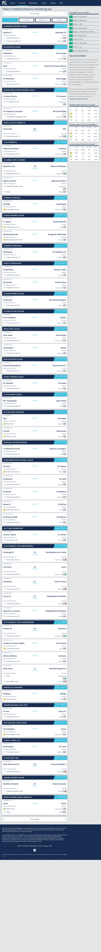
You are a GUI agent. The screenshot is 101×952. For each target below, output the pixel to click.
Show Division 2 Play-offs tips (62, 797)
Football (22, 3)
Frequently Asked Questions (78, 99)
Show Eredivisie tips (62, 504)
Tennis (43, 3)
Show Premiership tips (61, 620)
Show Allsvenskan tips (61, 779)
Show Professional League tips (62, 552)
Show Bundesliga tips (61, 307)
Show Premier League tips (61, 26)
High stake (59, 20)
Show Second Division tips (61, 403)
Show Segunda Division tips (61, 534)
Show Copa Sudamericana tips (62, 714)
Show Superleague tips (61, 324)
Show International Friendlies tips (62, 889)
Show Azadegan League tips (61, 451)
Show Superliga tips (62, 228)
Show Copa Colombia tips (61, 190)
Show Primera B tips (62, 142)
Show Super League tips (61, 421)
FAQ (61, 3)
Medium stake (43, 20)
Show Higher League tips (61, 486)
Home (12, 3)
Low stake (26, 20)
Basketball (33, 3)
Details (34, 32)
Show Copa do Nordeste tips (61, 122)
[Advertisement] (34, 173)
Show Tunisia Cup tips (61, 832)
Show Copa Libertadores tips (61, 638)
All (10, 20)
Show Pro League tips (61, 47)
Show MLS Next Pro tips (61, 850)
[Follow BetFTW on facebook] (34, 942)
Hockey (53, 3)
